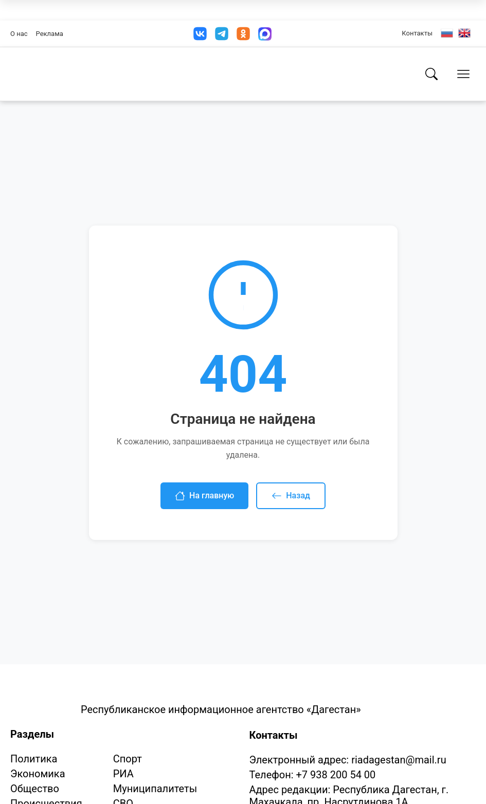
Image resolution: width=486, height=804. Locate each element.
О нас (19, 34)
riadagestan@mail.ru (398, 760)
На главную (204, 496)
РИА (123, 774)
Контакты (417, 33)
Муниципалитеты (155, 788)
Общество (34, 788)
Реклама (49, 34)
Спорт (127, 759)
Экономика (37, 774)
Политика (33, 759)
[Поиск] (431, 74)
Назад (291, 496)
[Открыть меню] (463, 74)
